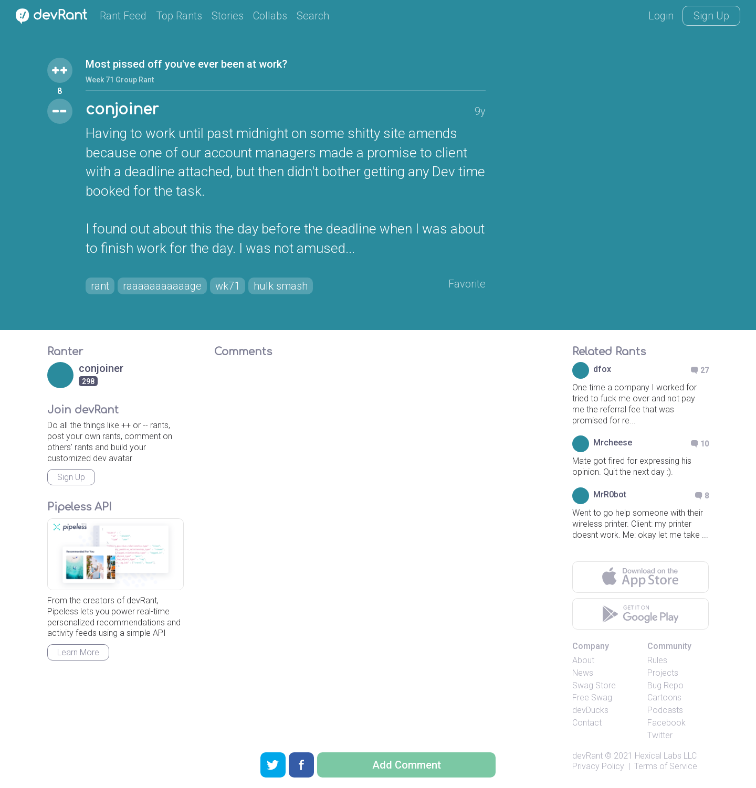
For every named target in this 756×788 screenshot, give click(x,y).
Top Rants (179, 15)
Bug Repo (665, 685)
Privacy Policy (598, 766)
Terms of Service (665, 766)
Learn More (78, 652)
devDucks (590, 710)
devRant (587, 756)
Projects (662, 673)
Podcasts (665, 710)
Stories (228, 15)
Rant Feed (123, 15)
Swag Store (594, 685)
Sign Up (711, 15)
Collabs (270, 15)
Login (661, 15)
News (582, 673)
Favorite (467, 284)
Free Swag (592, 697)
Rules (657, 660)
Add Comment (406, 765)
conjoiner (122, 109)
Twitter (660, 735)
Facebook (666, 723)
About (583, 660)
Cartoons (664, 697)
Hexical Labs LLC (666, 756)
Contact (587, 723)
